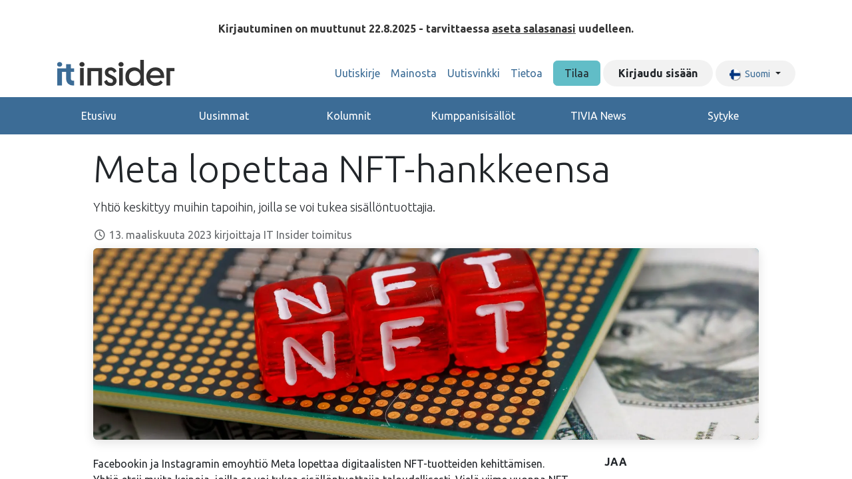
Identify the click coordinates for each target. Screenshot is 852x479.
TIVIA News (598, 116)
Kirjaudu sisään (658, 73)
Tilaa (576, 73)
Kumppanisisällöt (473, 116)
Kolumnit (349, 116)
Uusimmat (224, 116)
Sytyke (723, 116)
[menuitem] (357, 73)
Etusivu (98, 116)
